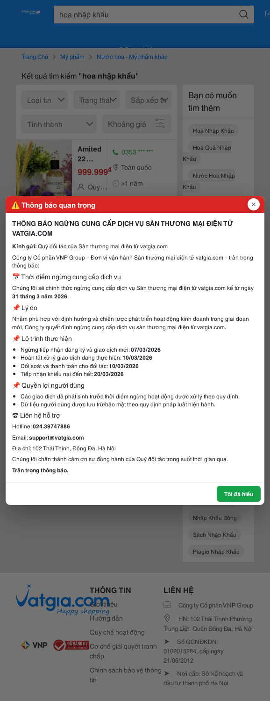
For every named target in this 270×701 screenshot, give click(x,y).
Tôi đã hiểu (238, 494)
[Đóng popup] (254, 204)
